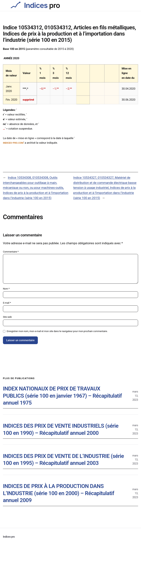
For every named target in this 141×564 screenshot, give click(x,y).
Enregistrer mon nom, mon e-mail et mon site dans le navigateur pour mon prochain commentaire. (57, 331)
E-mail (7, 302)
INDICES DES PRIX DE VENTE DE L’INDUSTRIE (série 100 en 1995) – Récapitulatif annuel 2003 (63, 459)
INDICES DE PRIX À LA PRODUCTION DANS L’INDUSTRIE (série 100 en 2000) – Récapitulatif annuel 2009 (58, 493)
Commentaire (11, 251)
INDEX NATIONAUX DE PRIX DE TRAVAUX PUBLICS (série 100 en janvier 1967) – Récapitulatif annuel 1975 (62, 395)
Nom (6, 288)
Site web (7, 317)
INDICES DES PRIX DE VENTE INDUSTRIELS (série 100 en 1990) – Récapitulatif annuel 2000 (60, 429)
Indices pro (9, 536)
